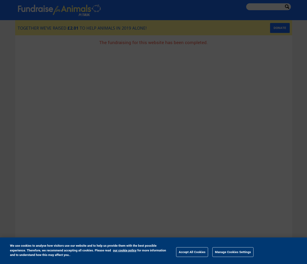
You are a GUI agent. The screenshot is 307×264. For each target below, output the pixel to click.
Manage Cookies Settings (233, 252)
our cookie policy (125, 250)
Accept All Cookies (192, 252)
